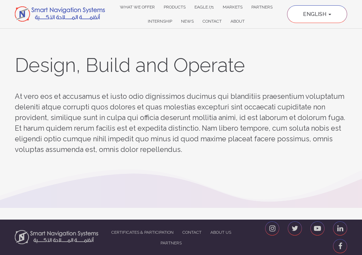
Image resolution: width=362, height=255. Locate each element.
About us (220, 232)
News (187, 21)
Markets (233, 7)
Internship (160, 21)
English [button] (317, 14)
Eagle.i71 (204, 7)
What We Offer (137, 7)
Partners (262, 7)
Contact (212, 21)
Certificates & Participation (142, 232)
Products (175, 7)
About (237, 21)
